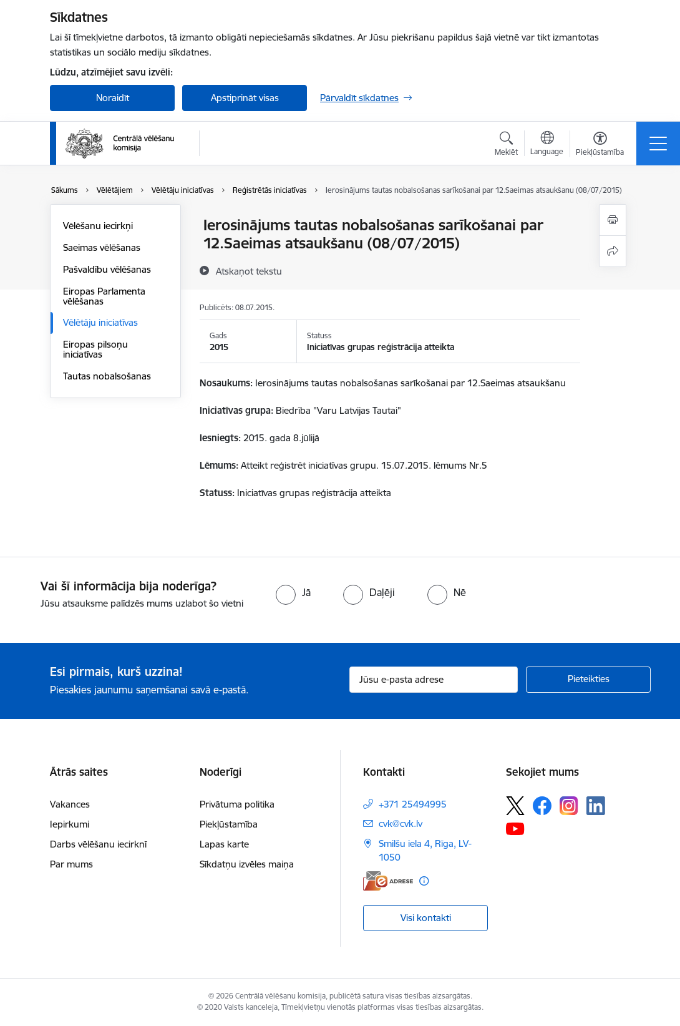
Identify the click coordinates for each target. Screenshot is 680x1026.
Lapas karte (224, 844)
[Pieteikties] (588, 680)
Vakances (70, 804)
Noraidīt (112, 98)
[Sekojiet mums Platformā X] (515, 805)
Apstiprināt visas (245, 98)
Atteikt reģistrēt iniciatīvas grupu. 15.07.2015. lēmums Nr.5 (364, 465)
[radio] (293, 592)
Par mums (71, 864)
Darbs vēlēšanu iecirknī (98, 844)
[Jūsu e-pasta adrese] (433, 680)
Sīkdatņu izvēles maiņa (247, 864)
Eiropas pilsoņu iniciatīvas (95, 349)
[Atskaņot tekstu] (249, 270)
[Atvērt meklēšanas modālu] (506, 145)
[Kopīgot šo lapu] (613, 251)
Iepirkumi (69, 824)
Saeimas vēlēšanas (101, 247)
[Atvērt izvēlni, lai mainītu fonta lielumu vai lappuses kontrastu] (600, 145)
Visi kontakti (426, 918)
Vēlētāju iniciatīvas (100, 322)
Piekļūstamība (229, 824)
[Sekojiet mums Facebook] (542, 805)
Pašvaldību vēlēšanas (107, 269)
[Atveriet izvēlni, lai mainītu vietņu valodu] (547, 144)
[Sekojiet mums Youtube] (515, 828)
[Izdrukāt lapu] (613, 220)
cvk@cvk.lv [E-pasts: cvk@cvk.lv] (400, 823)
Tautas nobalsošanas (107, 376)
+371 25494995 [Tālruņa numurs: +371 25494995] (413, 804)
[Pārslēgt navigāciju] (658, 143)
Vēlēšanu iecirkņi (98, 226)
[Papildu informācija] (424, 881)
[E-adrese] (388, 881)
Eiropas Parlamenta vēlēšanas (104, 296)
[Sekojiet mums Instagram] (569, 805)
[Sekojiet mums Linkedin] (595, 805)
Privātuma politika (237, 804)
